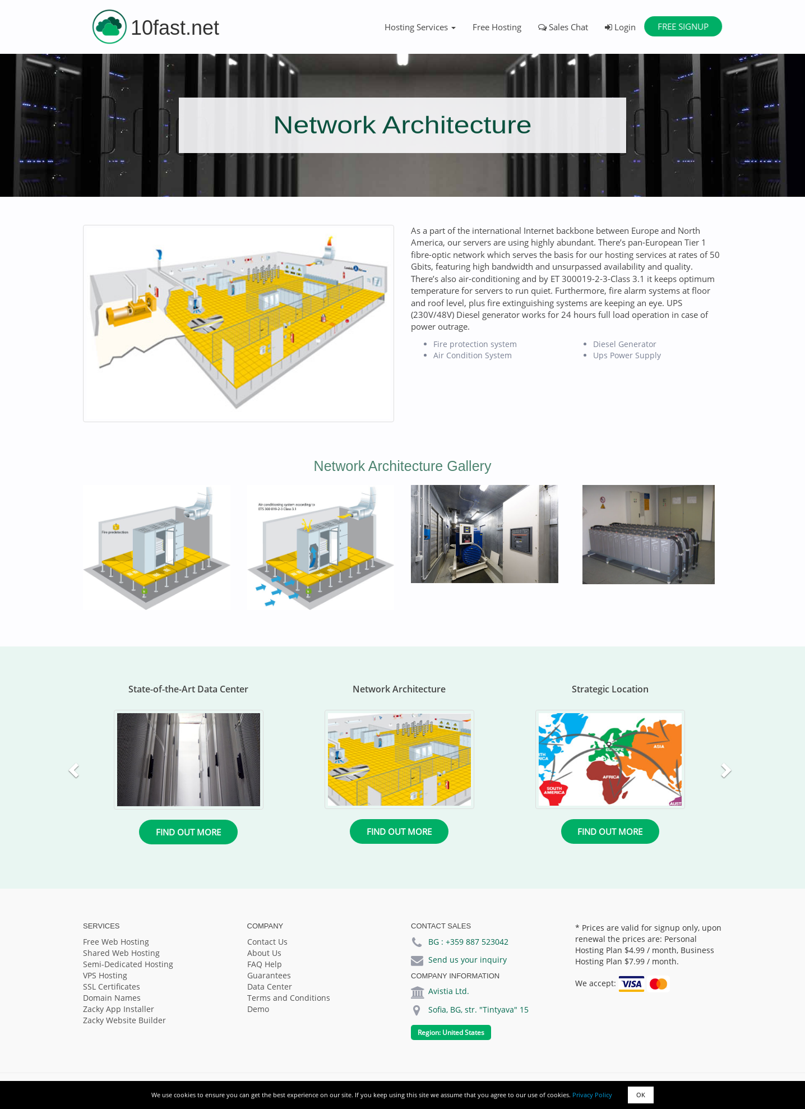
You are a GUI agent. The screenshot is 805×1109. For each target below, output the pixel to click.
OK (640, 1094)
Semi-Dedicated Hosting (128, 964)
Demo (258, 1009)
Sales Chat (563, 27)
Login (620, 27)
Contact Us (267, 941)
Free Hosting (497, 27)
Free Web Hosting (116, 941)
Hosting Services (420, 27)
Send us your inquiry (467, 959)
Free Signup (683, 26)
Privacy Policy (592, 1094)
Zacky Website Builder (124, 1020)
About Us (264, 953)
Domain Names (112, 997)
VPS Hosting (105, 975)
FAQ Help (264, 964)
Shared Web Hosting (121, 953)
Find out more (188, 832)
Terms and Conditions (288, 997)
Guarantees (269, 975)
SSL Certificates (111, 986)
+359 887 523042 (477, 941)
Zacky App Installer (118, 1009)
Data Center (269, 986)
